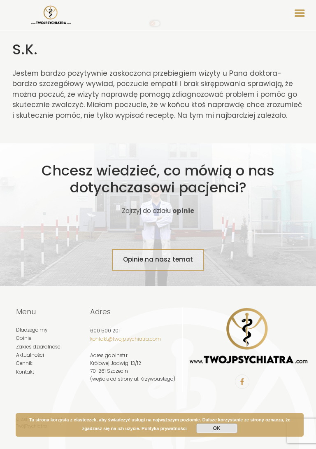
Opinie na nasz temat (158, 259)
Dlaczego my (31, 330)
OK (217, 428)
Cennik (24, 363)
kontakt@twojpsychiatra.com (125, 339)
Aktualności (30, 355)
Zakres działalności (39, 347)
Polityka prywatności (164, 428)
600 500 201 (105, 330)
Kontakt (25, 372)
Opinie (23, 338)
